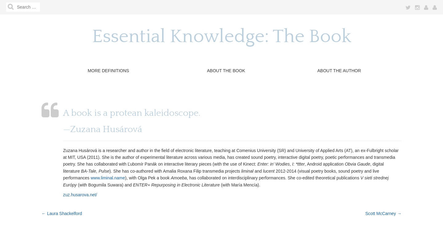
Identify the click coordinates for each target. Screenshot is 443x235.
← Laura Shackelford (62, 213)
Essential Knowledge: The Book (221, 36)
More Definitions (108, 70)
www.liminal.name (107, 177)
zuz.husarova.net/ (80, 194)
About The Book (226, 70)
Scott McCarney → (383, 213)
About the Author (339, 70)
